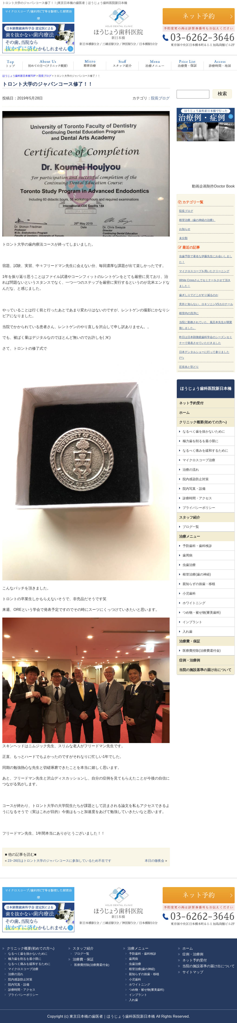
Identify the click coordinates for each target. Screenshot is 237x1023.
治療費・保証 (182, 64)
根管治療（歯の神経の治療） (197, 220)
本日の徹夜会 (154, 860)
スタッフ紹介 (117, 64)
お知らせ (184, 229)
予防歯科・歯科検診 (197, 546)
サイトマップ (192, 972)
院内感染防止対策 (196, 479)
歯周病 (187, 555)
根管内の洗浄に (189, 313)
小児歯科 (189, 593)
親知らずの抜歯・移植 (199, 584)
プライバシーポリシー (199, 508)
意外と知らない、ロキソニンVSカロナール (206, 304)
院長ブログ (160, 98)
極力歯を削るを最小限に (200, 441)
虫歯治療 (189, 565)
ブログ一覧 (191, 527)
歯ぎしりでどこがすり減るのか (198, 295)
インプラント (192, 622)
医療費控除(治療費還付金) (202, 650)
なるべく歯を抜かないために (204, 431)
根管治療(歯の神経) (197, 574)
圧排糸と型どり (189, 366)
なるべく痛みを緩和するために (205, 450)
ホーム (12, 64)
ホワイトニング (194, 603)
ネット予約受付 (191, 403)
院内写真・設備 (194, 488)
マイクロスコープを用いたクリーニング (204, 271)
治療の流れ (191, 469)
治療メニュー (150, 64)
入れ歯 (187, 631)
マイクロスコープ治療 (85, 64)
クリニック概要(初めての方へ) (46, 64)
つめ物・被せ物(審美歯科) (202, 612)
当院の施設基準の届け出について (205, 670)
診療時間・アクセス (197, 498)
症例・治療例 (189, 660)
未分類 (183, 238)
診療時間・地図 (216, 64)
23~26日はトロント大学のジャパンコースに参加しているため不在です (59, 860)
